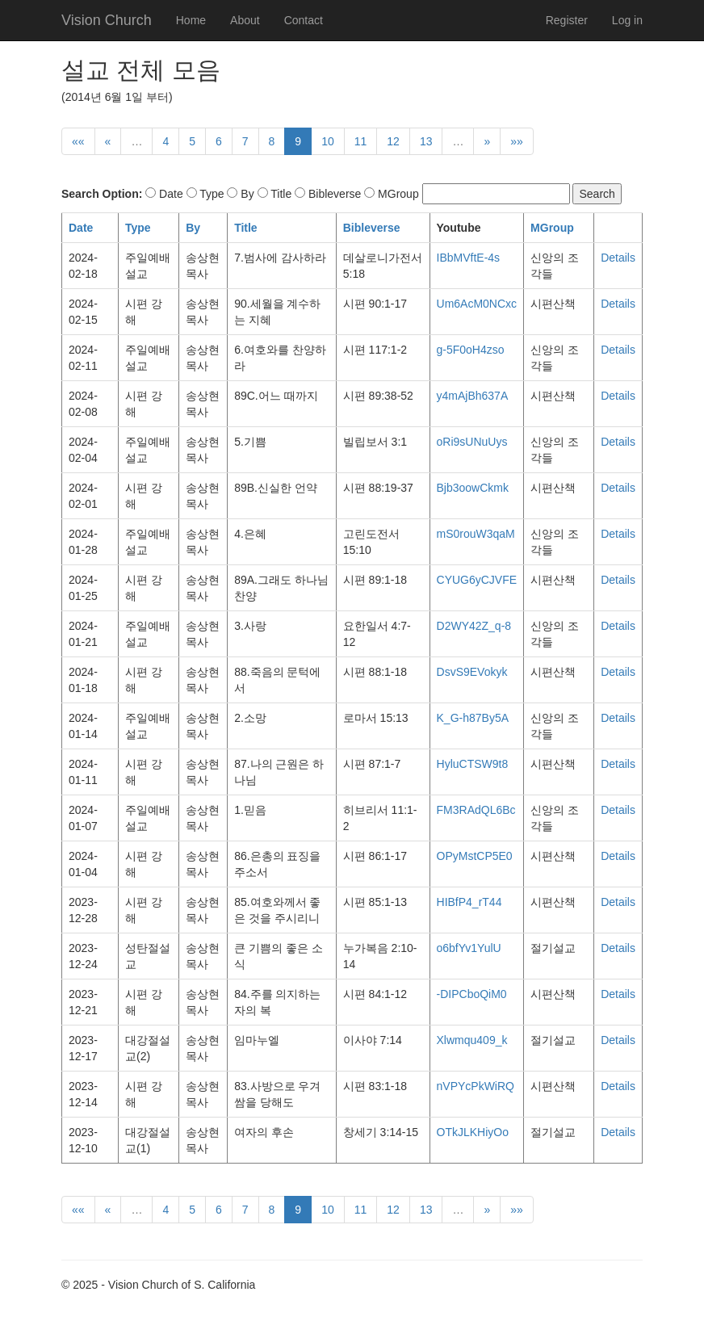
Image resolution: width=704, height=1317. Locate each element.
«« (78, 141)
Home (191, 20)
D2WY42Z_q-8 (474, 625)
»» (516, 141)
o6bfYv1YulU (469, 948)
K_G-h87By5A (473, 717)
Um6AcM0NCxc (477, 303)
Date (81, 227)
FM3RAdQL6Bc (476, 809)
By (193, 227)
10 (327, 141)
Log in (627, 20)
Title (246, 227)
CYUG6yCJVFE (477, 579)
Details (618, 257)
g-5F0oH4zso (471, 349)
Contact (303, 20)
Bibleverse (371, 227)
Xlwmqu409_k (472, 1040)
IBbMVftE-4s (469, 257)
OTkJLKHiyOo (473, 1132)
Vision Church (106, 20)
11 (360, 141)
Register (567, 20)
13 (426, 141)
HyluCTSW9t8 (473, 763)
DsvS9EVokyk (472, 671)
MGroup (552, 227)
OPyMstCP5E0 (475, 855)
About (245, 20)
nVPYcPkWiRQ (475, 1086)
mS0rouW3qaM (476, 533)
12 (393, 141)
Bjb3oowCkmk (473, 487)
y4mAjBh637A (473, 395)
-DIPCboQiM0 (472, 994)
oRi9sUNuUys (472, 441)
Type (138, 227)
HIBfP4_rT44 (469, 901)
